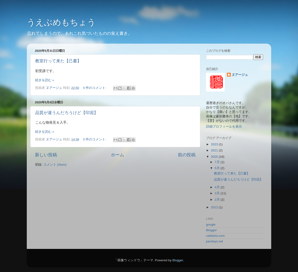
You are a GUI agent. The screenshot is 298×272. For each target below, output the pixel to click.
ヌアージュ (240, 75)
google (211, 224)
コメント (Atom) (55, 164)
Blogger (211, 230)
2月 (217, 199)
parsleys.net (214, 241)
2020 (215, 156)
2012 (215, 207)
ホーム (117, 154)
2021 (215, 150)
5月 (217, 168)
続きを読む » (44, 80)
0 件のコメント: (95, 88)
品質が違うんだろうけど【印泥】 (66, 112)
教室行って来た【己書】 (58, 61)
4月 (217, 187)
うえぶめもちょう (61, 22)
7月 (217, 162)
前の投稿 (187, 154)
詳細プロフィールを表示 (224, 126)
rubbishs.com (215, 235)
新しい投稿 (46, 154)
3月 (217, 193)
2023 (215, 144)
